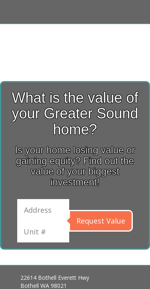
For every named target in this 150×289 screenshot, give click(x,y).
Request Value (100, 221)
